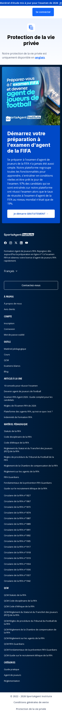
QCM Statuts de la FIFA (15, 595)
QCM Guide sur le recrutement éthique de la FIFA (28, 655)
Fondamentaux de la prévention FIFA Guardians (28, 482)
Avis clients (9, 309)
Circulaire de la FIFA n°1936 (17, 569)
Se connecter (43, 11)
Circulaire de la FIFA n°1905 (17, 541)
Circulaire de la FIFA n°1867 (17, 501)
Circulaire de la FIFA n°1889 (17, 523)
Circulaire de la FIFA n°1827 (17, 495)
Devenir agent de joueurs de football (22, 391)
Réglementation (12, 680)
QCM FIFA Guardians (14, 643)
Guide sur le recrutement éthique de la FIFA (25, 488)
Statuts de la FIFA (12, 431)
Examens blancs (12, 365)
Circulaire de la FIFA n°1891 (17, 529)
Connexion (9, 329)
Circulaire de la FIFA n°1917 (17, 546)
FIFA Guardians (11, 477)
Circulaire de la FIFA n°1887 (17, 518)
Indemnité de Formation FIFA (18, 417)
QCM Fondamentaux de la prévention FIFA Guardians (30, 649)
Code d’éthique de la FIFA (16, 442)
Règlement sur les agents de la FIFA (21, 471)
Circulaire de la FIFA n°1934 (17, 563)
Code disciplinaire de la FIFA (18, 436)
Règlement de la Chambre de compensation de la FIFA (31, 465)
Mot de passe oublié (14, 334)
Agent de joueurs (12, 675)
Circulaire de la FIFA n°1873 (17, 506)
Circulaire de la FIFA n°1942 (17, 580)
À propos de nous (13, 303)
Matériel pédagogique (15, 348)
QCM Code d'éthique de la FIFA (19, 606)
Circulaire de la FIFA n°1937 (17, 575)
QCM (6, 360)
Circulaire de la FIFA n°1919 (17, 558)
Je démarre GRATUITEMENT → (31, 213)
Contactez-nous (31, 285)
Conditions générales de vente (31, 702)
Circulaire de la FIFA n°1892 (17, 535)
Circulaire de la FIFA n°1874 (17, 512)
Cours (7, 354)
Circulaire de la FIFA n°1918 (17, 552)
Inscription (9, 323)
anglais (40, 57)
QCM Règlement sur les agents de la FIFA (24, 638)
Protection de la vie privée (31, 709)
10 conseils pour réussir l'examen (21, 385)
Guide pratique (11, 669)
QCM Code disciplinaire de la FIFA (20, 600)
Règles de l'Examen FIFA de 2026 (20, 405)
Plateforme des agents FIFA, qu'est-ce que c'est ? (28, 411)
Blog (6, 371)
